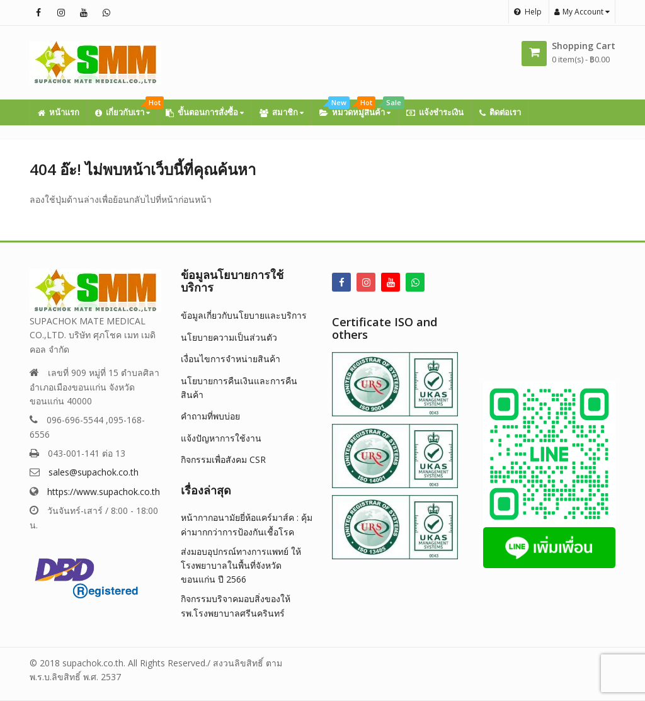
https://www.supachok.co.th (103, 492)
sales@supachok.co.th (94, 472)
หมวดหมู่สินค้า (358, 109)
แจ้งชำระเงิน (435, 112)
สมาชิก (282, 112)
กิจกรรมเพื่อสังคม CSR (223, 459)
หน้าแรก (58, 112)
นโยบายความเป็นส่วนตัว (229, 337)
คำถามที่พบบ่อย (210, 416)
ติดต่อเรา (500, 112)
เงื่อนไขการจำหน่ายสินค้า (230, 359)
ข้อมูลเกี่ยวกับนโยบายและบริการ (244, 315)
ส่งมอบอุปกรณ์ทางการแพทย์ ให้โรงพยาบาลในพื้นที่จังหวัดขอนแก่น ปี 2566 (241, 565)
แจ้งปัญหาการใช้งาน (221, 438)
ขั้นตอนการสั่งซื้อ (205, 112)
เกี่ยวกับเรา (126, 109)
